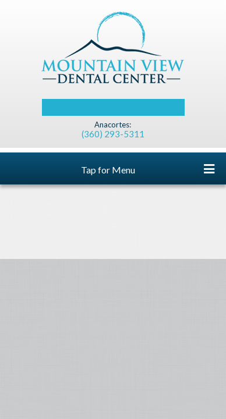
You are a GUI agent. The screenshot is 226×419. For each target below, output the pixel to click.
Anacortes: (112, 125)
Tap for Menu (148, 169)
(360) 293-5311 (113, 134)
